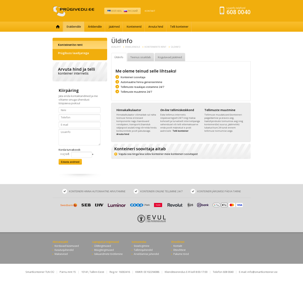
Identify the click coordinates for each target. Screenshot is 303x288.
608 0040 (239, 12)
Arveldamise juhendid (146, 254)
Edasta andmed (70, 161)
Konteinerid (134, 26)
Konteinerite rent (70, 45)
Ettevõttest (179, 250)
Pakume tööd (181, 254)
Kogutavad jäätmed (170, 57)
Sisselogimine (141, 246)
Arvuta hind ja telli (80, 70)
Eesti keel (116, 10)
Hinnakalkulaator (128, 110)
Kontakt (150, 10)
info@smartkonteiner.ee (262, 272)
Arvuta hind (155, 26)
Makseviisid (61, 254)
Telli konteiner (179, 26)
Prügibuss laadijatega (73, 53)
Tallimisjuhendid (143, 250)
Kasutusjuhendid (64, 250)
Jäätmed (114, 26)
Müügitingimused (104, 250)
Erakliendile (74, 26)
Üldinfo (176, 46)
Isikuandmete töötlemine (108, 254)
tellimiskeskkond (177, 110)
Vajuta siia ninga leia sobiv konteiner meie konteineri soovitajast (158, 154)
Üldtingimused (102, 246)
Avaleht (116, 46)
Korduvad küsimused (67, 246)
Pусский (133, 10)
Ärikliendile (95, 26)
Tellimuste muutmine (219, 110)
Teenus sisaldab (140, 57)
